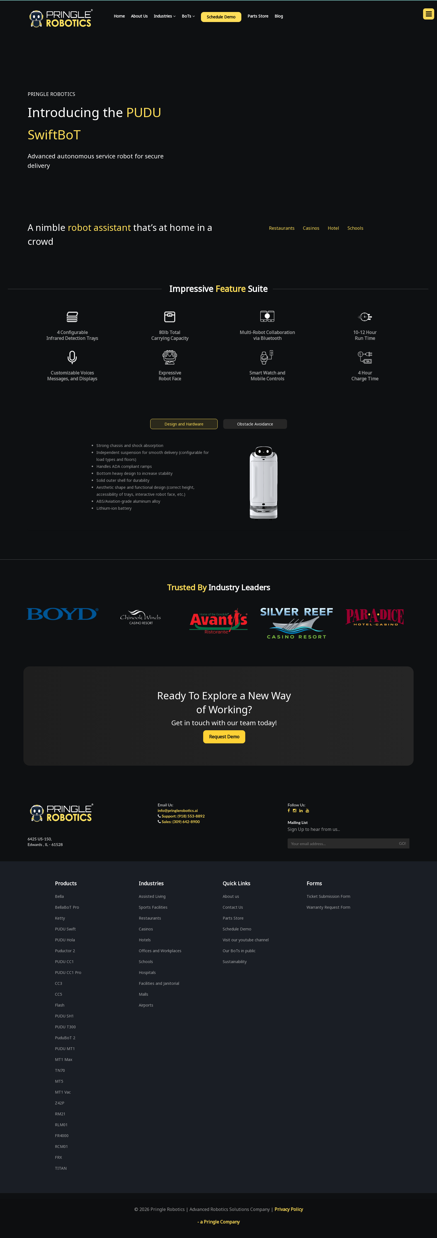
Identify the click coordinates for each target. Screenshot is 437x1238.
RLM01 (61, 1124)
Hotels (145, 939)
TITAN (61, 1168)
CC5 (58, 994)
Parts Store (257, 16)
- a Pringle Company (218, 1222)
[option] (111, 614)
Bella (59, 896)
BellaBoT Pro (67, 907)
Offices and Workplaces (160, 950)
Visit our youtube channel (246, 939)
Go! (402, 843)
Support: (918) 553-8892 (183, 816)
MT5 (59, 1081)
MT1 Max (63, 1059)
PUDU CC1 (64, 961)
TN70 (60, 1070)
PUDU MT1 (65, 1048)
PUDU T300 (65, 1026)
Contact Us (233, 907)
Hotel (333, 228)
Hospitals (147, 972)
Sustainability (235, 961)
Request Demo (224, 737)
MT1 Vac (63, 1092)
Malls (143, 994)
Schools (355, 228)
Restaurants (282, 228)
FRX (58, 1157)
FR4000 (62, 1135)
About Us (139, 16)
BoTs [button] (188, 16)
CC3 (58, 983)
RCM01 (61, 1146)
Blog (279, 16)
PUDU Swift (65, 929)
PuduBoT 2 (65, 1037)
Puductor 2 (65, 950)
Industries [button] (165, 16)
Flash (59, 1005)
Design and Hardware (183, 424)
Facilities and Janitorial (159, 983)
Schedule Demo (237, 929)
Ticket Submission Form (328, 896)
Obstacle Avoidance (255, 424)
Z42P (59, 1103)
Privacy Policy (289, 1209)
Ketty (60, 918)
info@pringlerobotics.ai (178, 810)
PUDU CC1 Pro (68, 972)
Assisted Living (152, 896)
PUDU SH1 (64, 1016)
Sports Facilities (153, 907)
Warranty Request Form (328, 907)
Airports (146, 1005)
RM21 (60, 1113)
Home (119, 16)
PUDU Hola (65, 939)
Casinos (311, 228)
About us (231, 896)
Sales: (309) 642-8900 (181, 821)
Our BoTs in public (239, 950)
